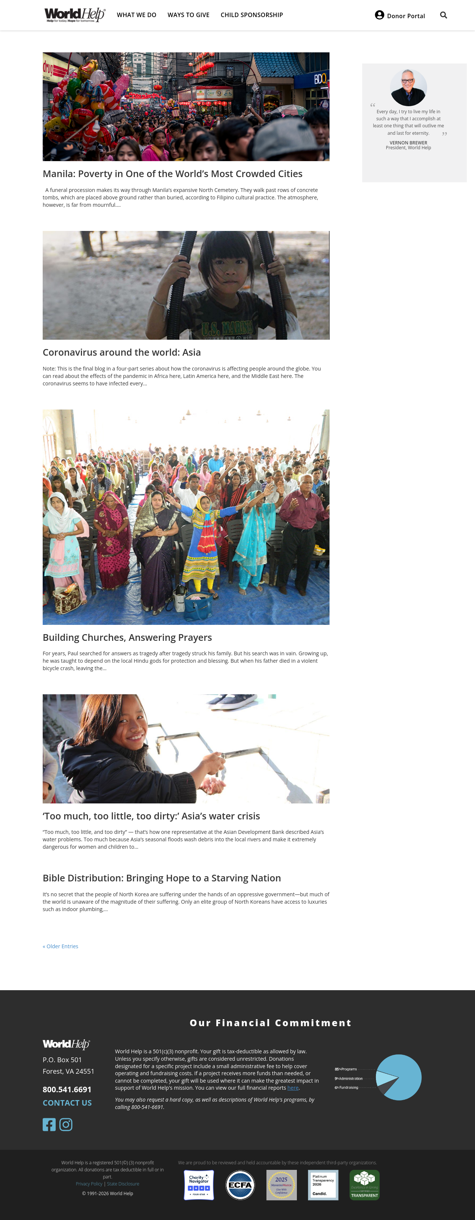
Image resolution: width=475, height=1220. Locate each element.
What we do (137, 15)
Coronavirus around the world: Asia (122, 352)
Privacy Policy (89, 1184)
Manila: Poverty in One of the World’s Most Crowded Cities (173, 173)
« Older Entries (60, 946)
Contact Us (67, 1102)
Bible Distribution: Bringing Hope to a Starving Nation (162, 877)
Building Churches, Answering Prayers (127, 637)
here (293, 1087)
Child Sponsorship (252, 15)
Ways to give (189, 15)
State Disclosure (123, 1184)
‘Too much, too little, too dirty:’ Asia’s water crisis (151, 815)
